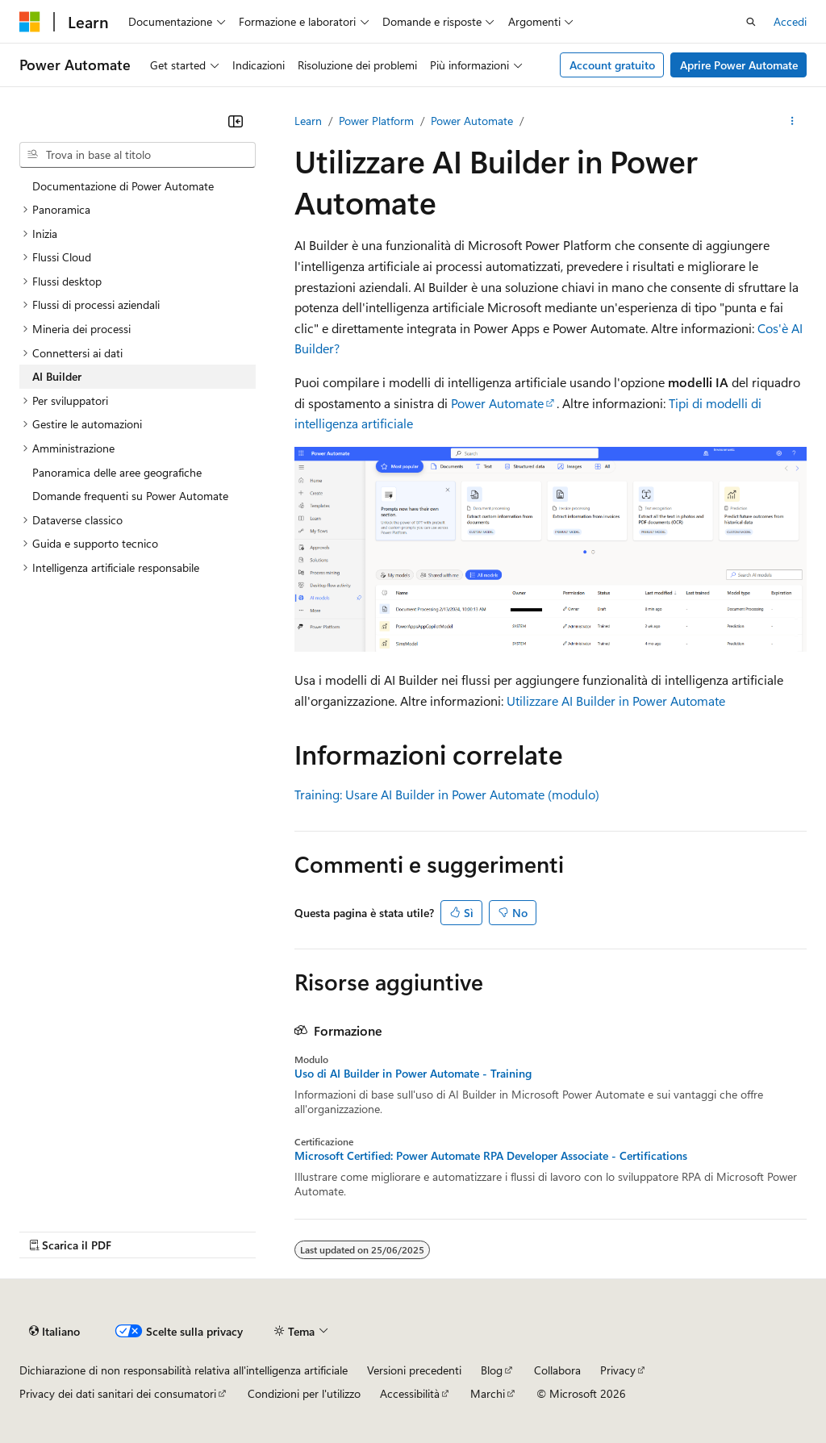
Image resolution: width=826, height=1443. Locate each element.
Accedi (790, 21)
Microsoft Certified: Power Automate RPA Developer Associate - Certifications (490, 1156)
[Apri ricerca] (751, 21)
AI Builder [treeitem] (56, 376)
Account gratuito (612, 65)
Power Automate (472, 120)
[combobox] (137, 155)
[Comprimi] (235, 121)
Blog (492, 1370)
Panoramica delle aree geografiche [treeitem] (117, 472)
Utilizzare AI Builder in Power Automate (616, 700)
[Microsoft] (29, 21)
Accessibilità (410, 1393)
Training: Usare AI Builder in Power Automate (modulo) (446, 794)
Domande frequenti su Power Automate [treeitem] (130, 495)
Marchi (487, 1393)
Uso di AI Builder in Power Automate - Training (413, 1073)
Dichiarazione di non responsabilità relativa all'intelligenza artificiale (183, 1370)
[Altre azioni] (792, 121)
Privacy (618, 1370)
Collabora (557, 1370)
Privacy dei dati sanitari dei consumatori (117, 1393)
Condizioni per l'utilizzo (304, 1393)
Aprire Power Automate (739, 65)
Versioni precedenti (414, 1370)
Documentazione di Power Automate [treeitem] (123, 186)
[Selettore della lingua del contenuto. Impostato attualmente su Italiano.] (54, 1331)
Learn (308, 120)
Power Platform (376, 120)
